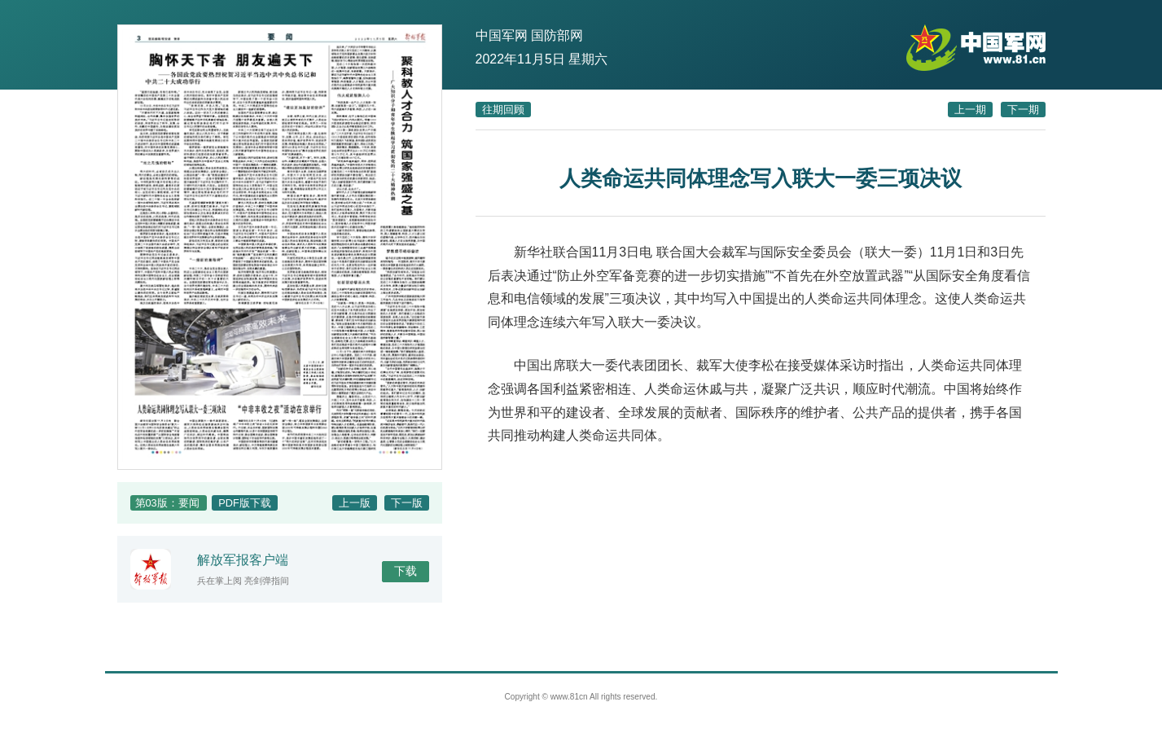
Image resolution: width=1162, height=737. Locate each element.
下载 (405, 570)
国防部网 (557, 35)
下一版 (407, 503)
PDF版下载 (244, 503)
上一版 (355, 503)
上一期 (970, 109)
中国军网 (502, 35)
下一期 (1023, 109)
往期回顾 (503, 109)
